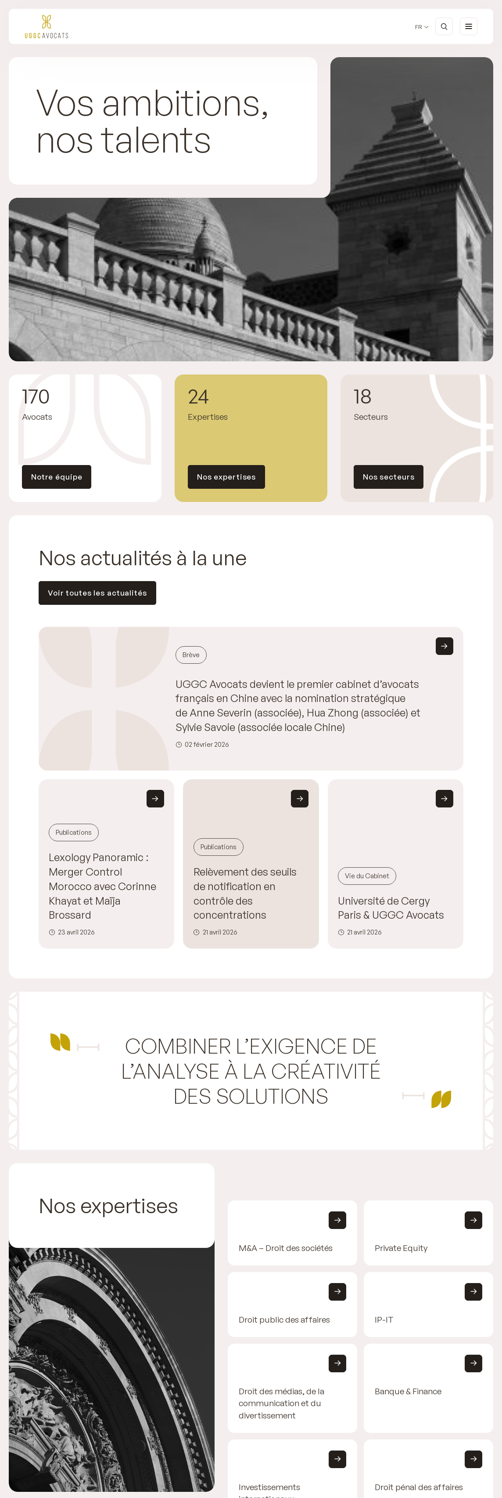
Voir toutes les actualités (97, 592)
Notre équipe (56, 476)
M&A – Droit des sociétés (286, 1248)
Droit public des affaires (284, 1319)
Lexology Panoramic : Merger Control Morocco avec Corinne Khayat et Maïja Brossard (102, 886)
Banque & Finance (408, 1391)
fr (418, 27)
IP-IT (384, 1319)
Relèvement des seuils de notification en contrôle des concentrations (245, 893)
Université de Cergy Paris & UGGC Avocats (391, 908)
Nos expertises (226, 476)
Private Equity (401, 1248)
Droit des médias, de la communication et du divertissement (281, 1403)
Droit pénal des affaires (419, 1487)
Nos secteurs (388, 476)
